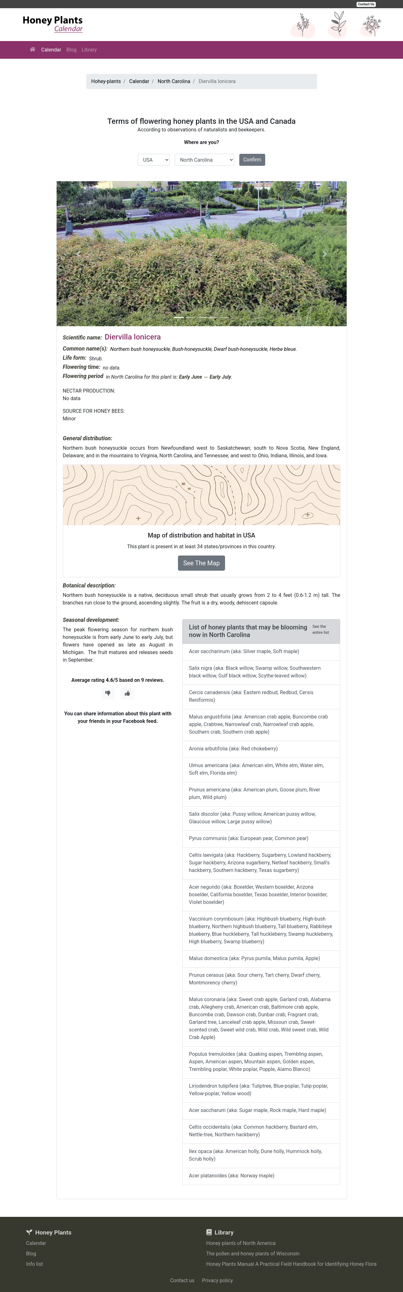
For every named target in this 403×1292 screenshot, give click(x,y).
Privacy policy (217, 1280)
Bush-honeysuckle (192, 349)
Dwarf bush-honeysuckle (240, 349)
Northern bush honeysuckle (140, 349)
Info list (34, 1264)
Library (89, 50)
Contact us (182, 1280)
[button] (78, 253)
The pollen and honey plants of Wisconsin (253, 1254)
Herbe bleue (283, 349)
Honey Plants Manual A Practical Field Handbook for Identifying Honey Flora (291, 1264)
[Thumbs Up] (127, 694)
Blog (71, 50)
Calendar (51, 50)
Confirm (252, 160)
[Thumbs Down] (107, 694)
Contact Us (366, 4)
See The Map (201, 563)
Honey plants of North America (241, 1243)
